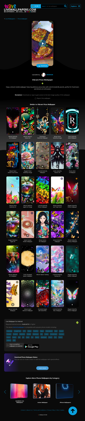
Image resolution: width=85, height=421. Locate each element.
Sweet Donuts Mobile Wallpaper (27, 240)
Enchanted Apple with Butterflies (42, 309)
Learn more (42, 368)
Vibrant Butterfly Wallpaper (57, 240)
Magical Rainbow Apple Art (12, 240)
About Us (29, 410)
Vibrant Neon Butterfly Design (57, 137)
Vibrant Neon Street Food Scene (13, 171)
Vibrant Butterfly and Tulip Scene (57, 206)
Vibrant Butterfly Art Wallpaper (12, 137)
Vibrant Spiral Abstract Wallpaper (28, 309)
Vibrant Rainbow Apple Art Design (27, 206)
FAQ (57, 410)
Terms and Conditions (39, 410)
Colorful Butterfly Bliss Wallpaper (57, 309)
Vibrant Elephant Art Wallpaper (12, 275)
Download (42, 66)
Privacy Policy (51, 410)
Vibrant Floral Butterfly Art (12, 206)
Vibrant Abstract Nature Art (27, 137)
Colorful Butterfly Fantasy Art (57, 275)
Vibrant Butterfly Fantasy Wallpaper (72, 240)
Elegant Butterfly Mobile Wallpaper (72, 275)
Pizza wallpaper (22, 19)
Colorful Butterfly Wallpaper (42, 171)
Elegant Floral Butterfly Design (27, 171)
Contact (23, 410)
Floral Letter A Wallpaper (72, 171)
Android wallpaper (18, 327)
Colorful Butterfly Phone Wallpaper (42, 206)
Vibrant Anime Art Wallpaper (42, 240)
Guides (62, 410)
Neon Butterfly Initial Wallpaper (72, 137)
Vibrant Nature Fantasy (42, 274)
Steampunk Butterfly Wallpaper (42, 137)
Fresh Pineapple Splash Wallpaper (27, 275)
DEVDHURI (47, 75)
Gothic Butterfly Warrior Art (57, 171)
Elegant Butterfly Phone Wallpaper (72, 206)
